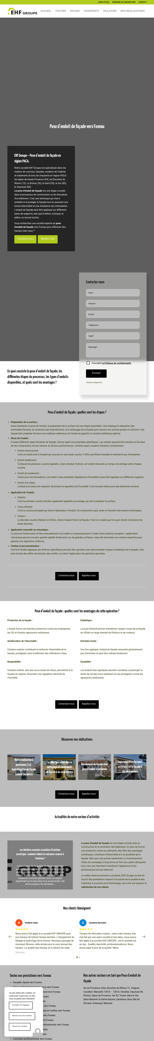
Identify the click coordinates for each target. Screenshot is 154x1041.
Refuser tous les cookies (22, 1016)
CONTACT (143, 2)
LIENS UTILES (103, 2)
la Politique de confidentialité (116, 363)
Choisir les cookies (19, 1026)
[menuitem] (104, 2)
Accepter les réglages (20, 1005)
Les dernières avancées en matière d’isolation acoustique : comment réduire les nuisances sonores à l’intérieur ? (40, 854)
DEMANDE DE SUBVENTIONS (124, 2)
